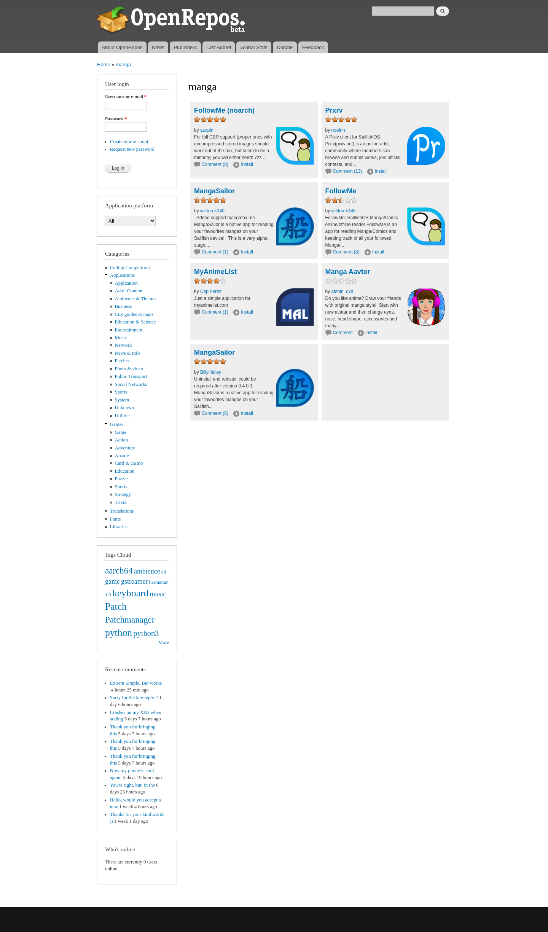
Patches (122, 360)
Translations (122, 511)
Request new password (132, 149)
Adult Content (129, 290)
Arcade (122, 455)
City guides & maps (134, 314)
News (158, 47)
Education (125, 471)
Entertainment (128, 330)
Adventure (125, 448)
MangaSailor (214, 191)
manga (123, 64)
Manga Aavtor (347, 272)
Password (116, 118)
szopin (206, 130)
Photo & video (129, 368)
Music (121, 337)
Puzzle (121, 478)
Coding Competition (130, 267)
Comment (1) (215, 252)
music (158, 594)
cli (163, 572)
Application (126, 283)
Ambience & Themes (135, 298)
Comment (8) (215, 164)
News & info (127, 353)
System (122, 400)
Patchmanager (130, 620)
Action (121, 440)
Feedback (313, 47)
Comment (343, 332)
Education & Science (135, 322)
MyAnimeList (215, 272)
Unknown (124, 407)
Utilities (123, 415)
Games (117, 424)
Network (123, 345)
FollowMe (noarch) (224, 110)
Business (123, 306)
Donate (285, 47)
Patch (116, 606)
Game (121, 432)
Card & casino (129, 463)
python (118, 632)
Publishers (185, 47)
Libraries (118, 526)
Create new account (129, 141)
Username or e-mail (126, 96)
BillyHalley (210, 372)
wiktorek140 (212, 210)
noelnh (338, 130)
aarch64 (119, 570)
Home (103, 64)
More (163, 642)
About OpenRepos (122, 47)
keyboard (130, 593)
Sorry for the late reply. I (134, 697)
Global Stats (254, 47)
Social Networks (131, 384)
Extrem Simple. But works (136, 683)
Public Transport (131, 376)
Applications (122, 275)
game (112, 581)
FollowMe (341, 191)
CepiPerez (210, 291)
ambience (147, 571)
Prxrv (334, 110)
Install (247, 164)
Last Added (218, 47)
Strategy (123, 494)
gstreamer (134, 581)
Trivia (121, 502)
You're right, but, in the (132, 785)
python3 (146, 633)
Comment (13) (347, 171)
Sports (121, 392)
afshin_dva (342, 291)
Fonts (115, 519)
